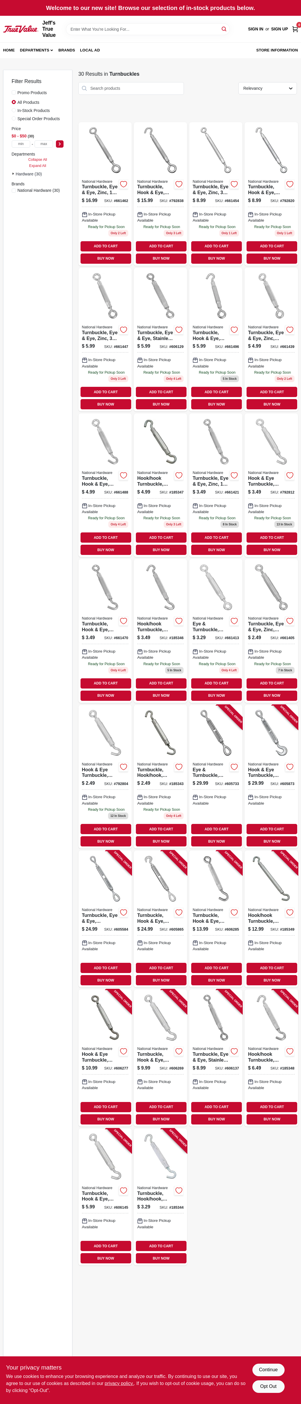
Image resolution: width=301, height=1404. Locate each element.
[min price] (21, 144)
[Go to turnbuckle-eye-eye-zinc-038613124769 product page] (215, 485)
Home (9, 50)
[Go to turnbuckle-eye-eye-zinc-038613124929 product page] (271, 339)
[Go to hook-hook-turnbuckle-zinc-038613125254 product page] (160, 631)
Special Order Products (39, 118)
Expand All (37, 166)
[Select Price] (60, 144)
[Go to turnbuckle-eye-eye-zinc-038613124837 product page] (215, 194)
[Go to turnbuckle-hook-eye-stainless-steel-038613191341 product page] (105, 1197)
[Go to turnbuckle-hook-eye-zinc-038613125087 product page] (160, 194)
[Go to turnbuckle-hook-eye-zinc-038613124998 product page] (105, 631)
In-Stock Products (34, 110)
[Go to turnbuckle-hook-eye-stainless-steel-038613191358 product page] (160, 1057)
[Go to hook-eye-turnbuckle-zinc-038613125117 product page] (105, 776)
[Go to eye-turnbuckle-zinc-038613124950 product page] (215, 631)
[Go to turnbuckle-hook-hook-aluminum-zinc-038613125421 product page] (160, 1197)
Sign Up (279, 29)
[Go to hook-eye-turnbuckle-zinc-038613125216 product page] (271, 485)
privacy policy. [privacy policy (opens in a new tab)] (119, 1383)
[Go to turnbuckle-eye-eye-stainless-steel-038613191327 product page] (160, 339)
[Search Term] (148, 29)
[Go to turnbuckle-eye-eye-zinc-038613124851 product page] (105, 194)
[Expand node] (14, 174)
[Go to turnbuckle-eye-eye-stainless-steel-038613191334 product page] (215, 1057)
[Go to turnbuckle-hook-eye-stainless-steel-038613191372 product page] (215, 919)
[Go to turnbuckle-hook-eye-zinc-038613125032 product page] (215, 339)
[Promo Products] (14, 92)
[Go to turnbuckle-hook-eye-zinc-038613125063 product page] (271, 194)
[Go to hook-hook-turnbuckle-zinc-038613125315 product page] (271, 919)
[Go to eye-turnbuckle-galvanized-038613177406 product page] (215, 776)
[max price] (44, 144)
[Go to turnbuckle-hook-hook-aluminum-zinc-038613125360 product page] (160, 776)
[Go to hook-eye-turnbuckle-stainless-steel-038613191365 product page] (105, 1057)
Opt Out (268, 1386)
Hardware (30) (29, 174)
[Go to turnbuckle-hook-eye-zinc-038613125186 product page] (105, 485)
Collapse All (37, 160)
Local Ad (90, 50)
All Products (29, 102)
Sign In (255, 29)
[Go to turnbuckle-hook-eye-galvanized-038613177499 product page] (160, 919)
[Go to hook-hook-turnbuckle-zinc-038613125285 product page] (271, 1057)
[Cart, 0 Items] (295, 29)
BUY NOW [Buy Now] (105, 258)
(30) (39, 190)
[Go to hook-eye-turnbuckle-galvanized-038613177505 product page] (271, 776)
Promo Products (32, 92)
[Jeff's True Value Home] (20, 28)
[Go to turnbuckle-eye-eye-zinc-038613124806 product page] (105, 339)
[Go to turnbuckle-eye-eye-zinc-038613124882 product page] (271, 631)
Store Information (277, 50)
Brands (67, 50)
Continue (268, 1369)
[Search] (224, 29)
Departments (34, 50)
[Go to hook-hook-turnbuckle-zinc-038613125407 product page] (160, 485)
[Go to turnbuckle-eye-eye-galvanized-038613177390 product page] (105, 919)
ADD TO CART (106, 246)
